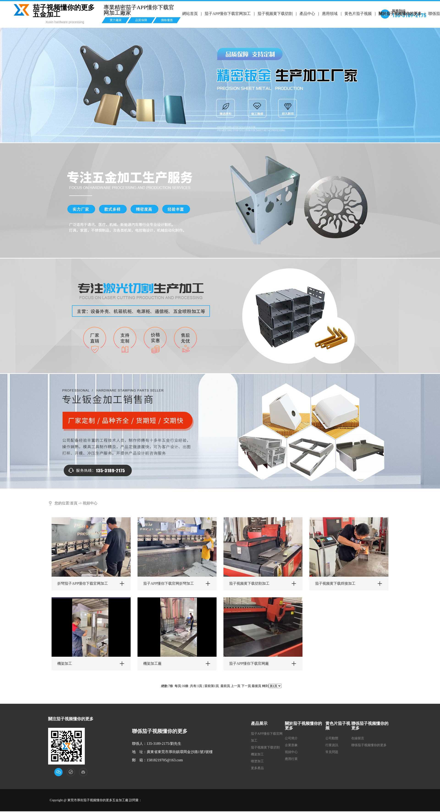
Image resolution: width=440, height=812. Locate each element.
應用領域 (329, 13)
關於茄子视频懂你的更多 (399, 13)
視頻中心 (90, 503)
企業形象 (291, 745)
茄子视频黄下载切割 (275, 13)
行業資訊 (331, 745)
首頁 (73, 503)
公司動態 (331, 738)
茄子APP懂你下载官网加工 (228, 13)
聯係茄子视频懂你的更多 (369, 745)
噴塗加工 (257, 761)
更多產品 (257, 768)
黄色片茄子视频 (357, 13)
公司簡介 (291, 738)
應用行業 (291, 759)
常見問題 (331, 752)
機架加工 (257, 754)
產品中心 (307, 13)
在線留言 (357, 738)
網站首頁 (190, 13)
